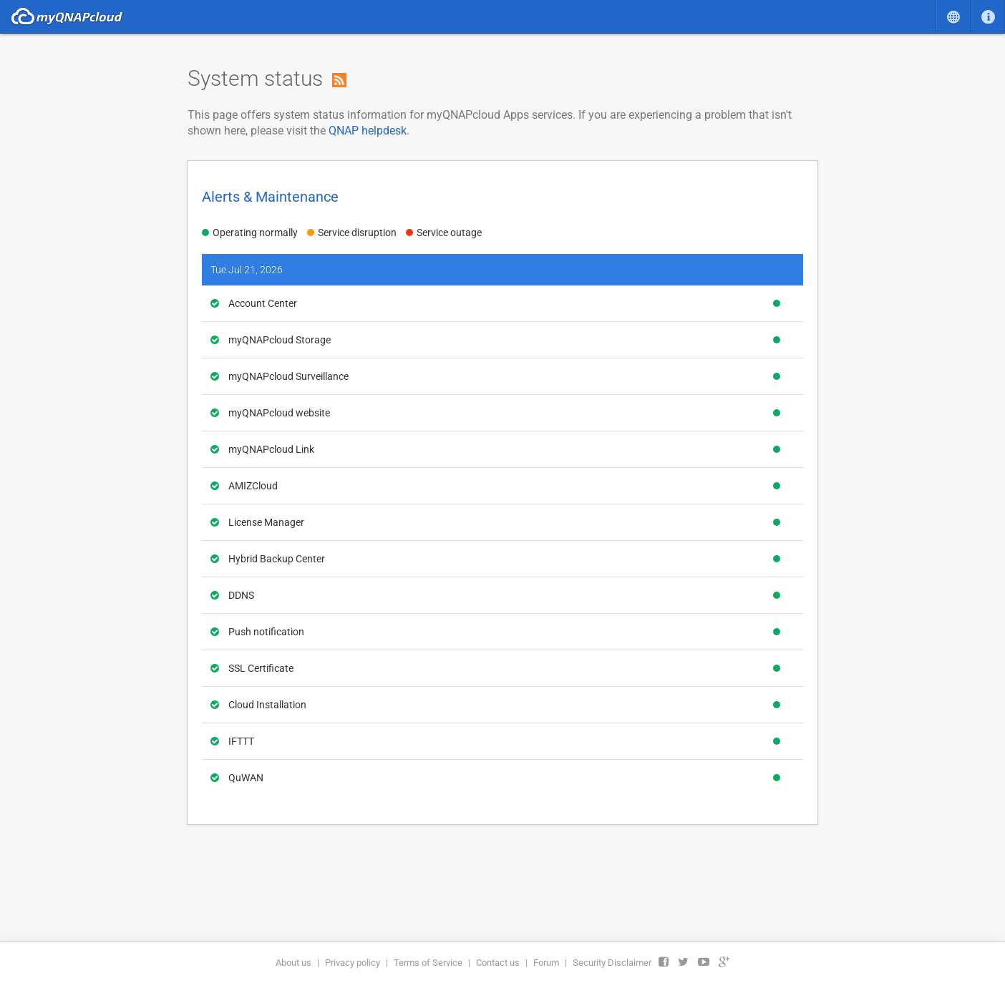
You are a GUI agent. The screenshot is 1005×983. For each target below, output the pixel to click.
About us (293, 962)
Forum (546, 962)
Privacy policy (352, 962)
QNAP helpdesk (368, 130)
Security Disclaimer (612, 962)
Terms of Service (428, 962)
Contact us (498, 962)
